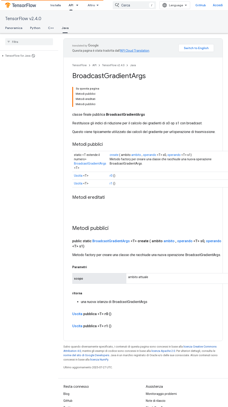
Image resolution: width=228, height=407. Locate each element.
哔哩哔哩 (69, 389)
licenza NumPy (99, 334)
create (114, 129)
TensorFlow (79, 65)
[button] (28, 55)
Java (133, 65)
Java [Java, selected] (65, 28)
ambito (136, 129)
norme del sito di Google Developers (86, 330)
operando (149, 129)
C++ (51, 28)
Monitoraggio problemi (161, 368)
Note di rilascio (155, 375)
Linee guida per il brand (161, 389)
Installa (55, 5)
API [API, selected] (108, 5)
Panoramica (13, 28)
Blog (66, 368)
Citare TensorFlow (158, 396)
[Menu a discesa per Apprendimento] (97, 5)
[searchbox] (29, 41)
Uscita (78, 150)
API (94, 65)
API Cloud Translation (134, 50)
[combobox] (141, 5)
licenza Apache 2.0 (163, 325)
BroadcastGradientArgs (90, 138)
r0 (111, 150)
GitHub (208, 5)
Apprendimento (80, 5)
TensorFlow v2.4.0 (23, 18)
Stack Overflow (156, 382)
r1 (111, 158)
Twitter (68, 382)
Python (35, 28)
